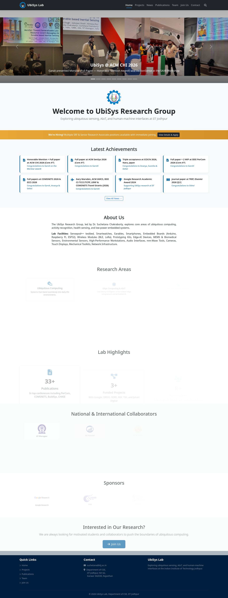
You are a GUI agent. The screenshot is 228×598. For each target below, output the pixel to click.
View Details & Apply (168, 134)
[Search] (205, 5)
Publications (162, 5)
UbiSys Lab (32, 5)
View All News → (114, 198)
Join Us (185, 5)
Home (129, 5)
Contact (195, 5)
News (150, 5)
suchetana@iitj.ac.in (97, 565)
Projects (139, 5)
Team (175, 5)
